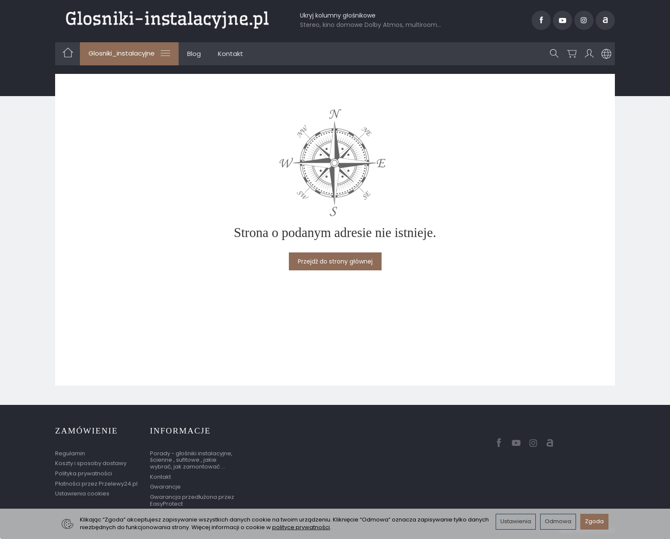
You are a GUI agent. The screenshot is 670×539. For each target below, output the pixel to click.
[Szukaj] (554, 53)
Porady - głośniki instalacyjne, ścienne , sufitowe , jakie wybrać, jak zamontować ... (191, 460)
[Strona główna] (167, 19)
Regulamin (70, 453)
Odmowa (558, 521)
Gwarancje (165, 487)
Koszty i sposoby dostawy (90, 463)
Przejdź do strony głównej (335, 261)
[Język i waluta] (606, 53)
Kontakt (230, 53)
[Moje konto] (589, 53)
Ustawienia (515, 521)
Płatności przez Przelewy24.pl (96, 484)
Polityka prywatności (83, 473)
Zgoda (594, 521)
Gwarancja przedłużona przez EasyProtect (192, 500)
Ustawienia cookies (82, 493)
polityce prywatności (301, 527)
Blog (194, 53)
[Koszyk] (572, 53)
